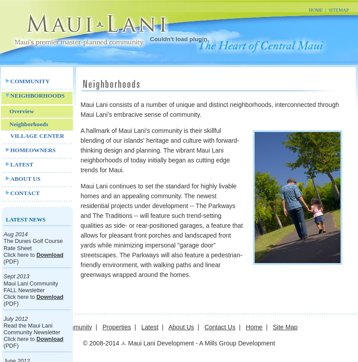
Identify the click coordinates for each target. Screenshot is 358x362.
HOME (316, 10)
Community (76, 327)
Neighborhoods (28, 124)
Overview (21, 111)
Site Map (285, 327)
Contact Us (220, 327)
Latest (149, 327)
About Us (181, 327)
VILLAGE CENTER (37, 135)
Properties (116, 327)
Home (254, 327)
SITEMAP (338, 10)
